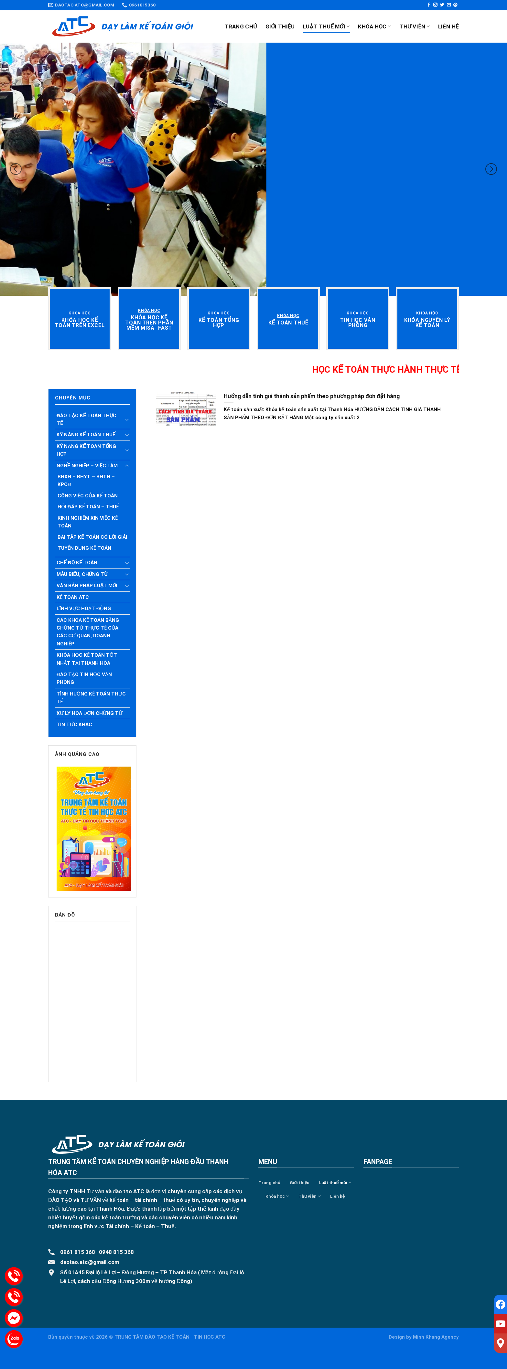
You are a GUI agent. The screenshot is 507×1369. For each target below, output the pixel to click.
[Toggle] (126, 419)
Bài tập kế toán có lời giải (92, 537)
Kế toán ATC (73, 597)
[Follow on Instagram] (435, 5)
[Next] (491, 168)
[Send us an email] (449, 5)
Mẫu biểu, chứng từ (82, 574)
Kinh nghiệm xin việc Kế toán (88, 522)
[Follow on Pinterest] (455, 5)
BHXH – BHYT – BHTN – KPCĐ (86, 480)
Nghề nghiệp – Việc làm (87, 466)
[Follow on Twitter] (442, 5)
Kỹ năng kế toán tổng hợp (86, 450)
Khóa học (374, 26)
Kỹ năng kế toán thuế (86, 435)
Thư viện (414, 26)
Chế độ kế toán (77, 563)
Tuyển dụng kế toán (84, 548)
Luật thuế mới (326, 26)
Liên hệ (448, 26)
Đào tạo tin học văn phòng (84, 678)
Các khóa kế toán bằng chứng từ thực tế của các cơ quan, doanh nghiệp (88, 632)
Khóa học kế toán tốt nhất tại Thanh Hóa (87, 659)
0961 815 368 (77, 1252)
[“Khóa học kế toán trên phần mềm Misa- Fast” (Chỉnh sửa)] (149, 322)
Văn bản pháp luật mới (87, 586)
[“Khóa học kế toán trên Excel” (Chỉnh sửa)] (79, 322)
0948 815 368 (116, 1252)
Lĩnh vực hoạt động (84, 608)
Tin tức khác (74, 724)
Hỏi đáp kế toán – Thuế (88, 507)
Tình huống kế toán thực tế (91, 698)
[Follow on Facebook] (429, 5)
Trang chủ (240, 26)
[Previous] (16, 168)
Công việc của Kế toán (88, 496)
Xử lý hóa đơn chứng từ (90, 713)
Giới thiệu (280, 26)
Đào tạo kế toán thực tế (86, 419)
